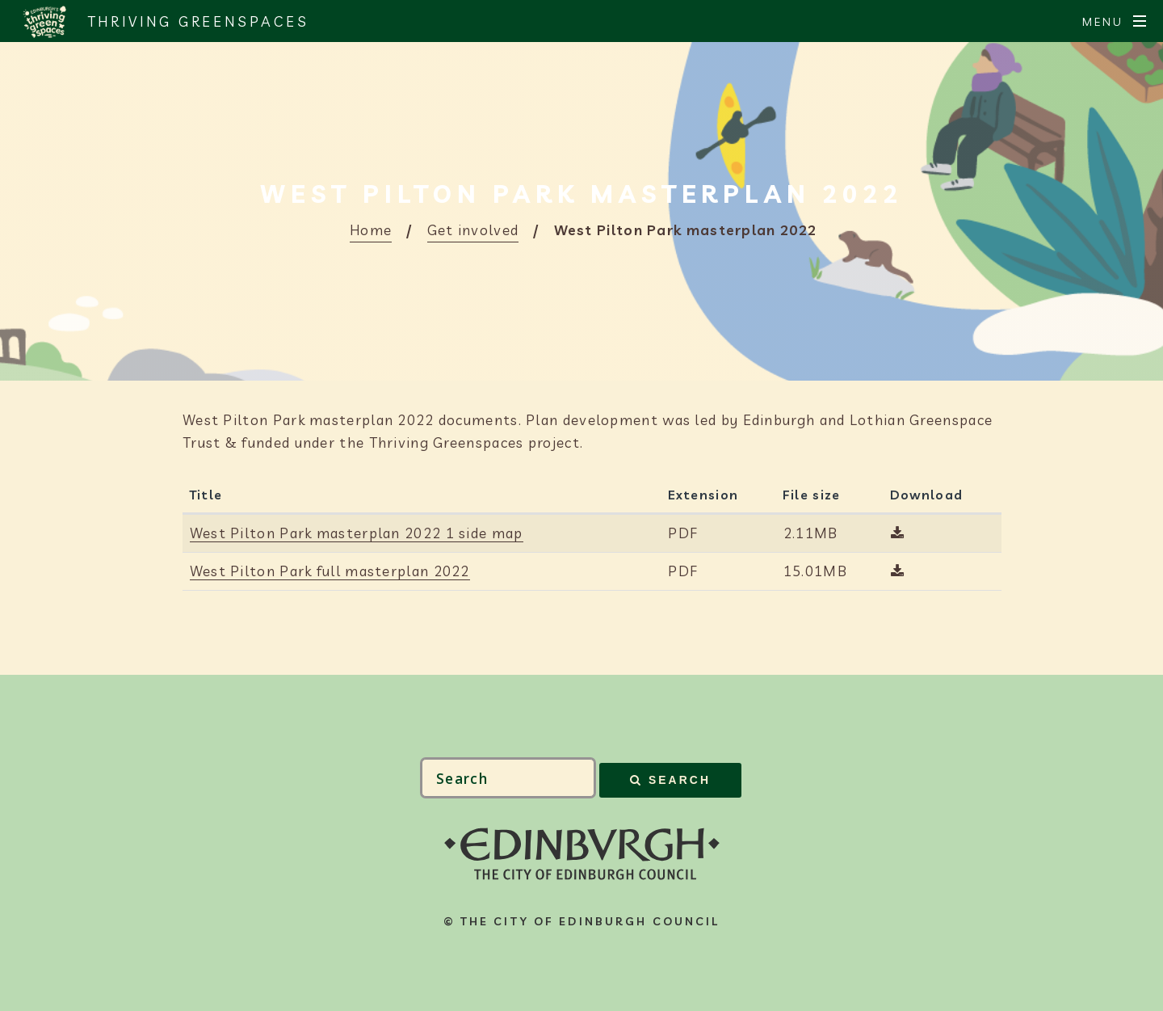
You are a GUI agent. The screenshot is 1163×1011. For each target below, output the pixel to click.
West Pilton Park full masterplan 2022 (330, 570)
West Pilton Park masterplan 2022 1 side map (356, 532)
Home (371, 229)
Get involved (473, 229)
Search (680, 779)
